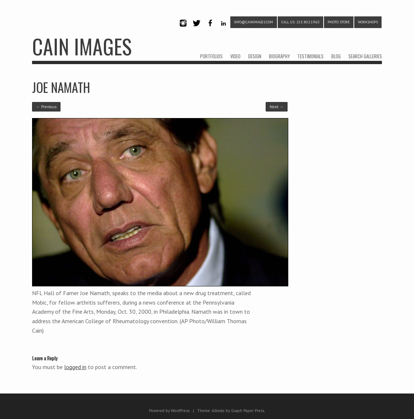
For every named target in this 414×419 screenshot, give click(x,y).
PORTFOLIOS (211, 56)
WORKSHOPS (368, 22)
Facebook (210, 29)
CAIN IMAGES (82, 46)
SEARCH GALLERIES (365, 56)
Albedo (218, 410)
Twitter (196, 29)
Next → (277, 106)
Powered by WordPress (169, 410)
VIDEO (235, 56)
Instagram (182, 29)
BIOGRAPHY (279, 56)
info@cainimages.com (253, 22)
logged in (75, 367)
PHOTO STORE (339, 22)
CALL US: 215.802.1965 (300, 22)
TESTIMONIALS (310, 56)
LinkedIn (224, 29)
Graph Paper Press (247, 410)
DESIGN (254, 56)
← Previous (46, 106)
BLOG (336, 56)
